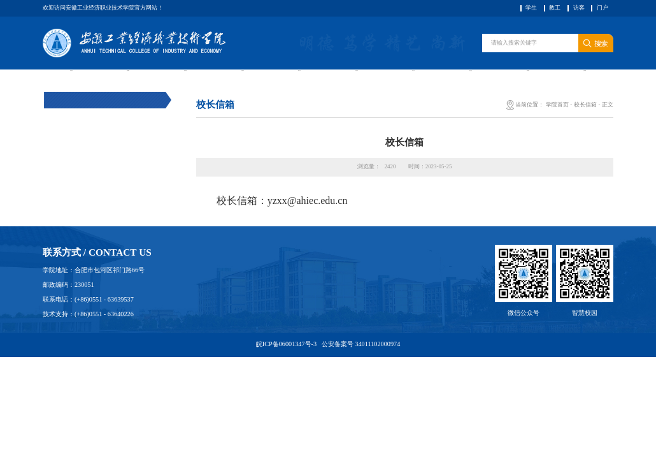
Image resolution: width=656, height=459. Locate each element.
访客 (579, 7)
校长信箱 (585, 127)
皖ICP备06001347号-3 (287, 366)
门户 (602, 7)
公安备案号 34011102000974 (360, 366)
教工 (554, 7)
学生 (531, 7)
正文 (607, 127)
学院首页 (557, 127)
